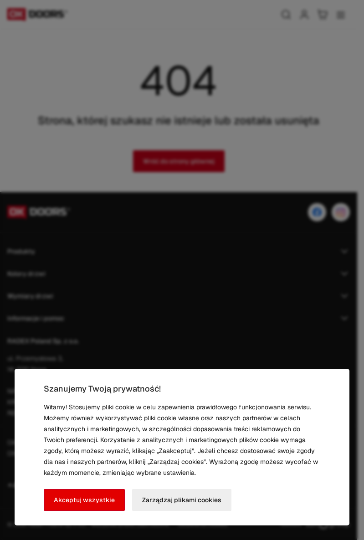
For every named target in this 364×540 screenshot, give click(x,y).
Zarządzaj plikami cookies (181, 500)
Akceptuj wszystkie (84, 500)
